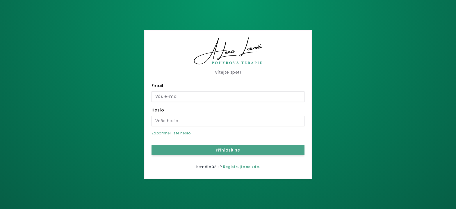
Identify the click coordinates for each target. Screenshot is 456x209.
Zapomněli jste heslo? (172, 133)
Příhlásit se (228, 150)
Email (157, 86)
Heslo (158, 110)
